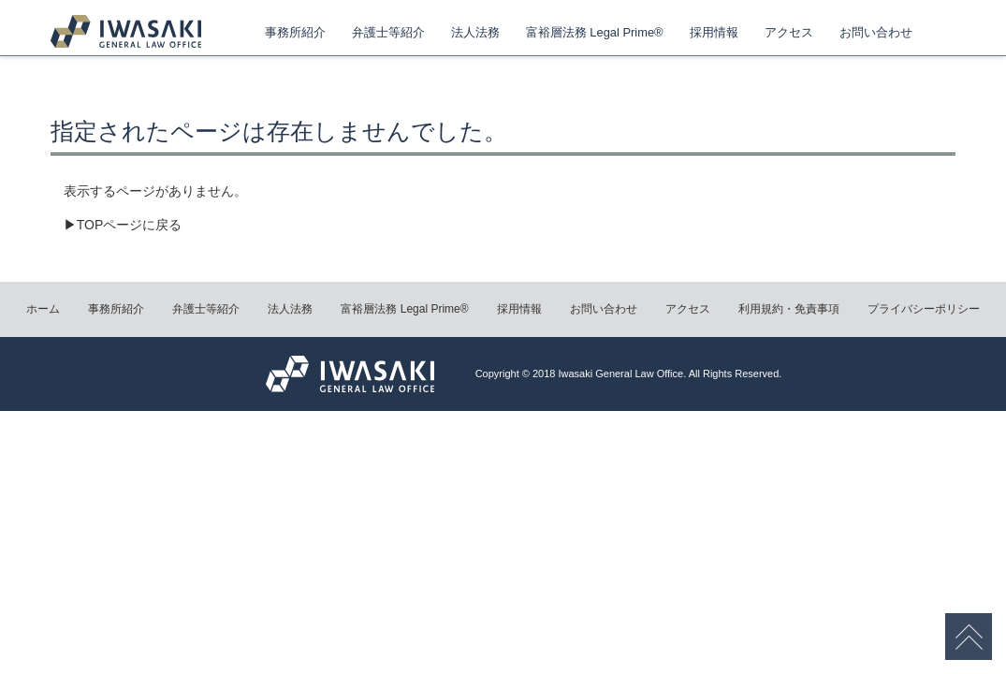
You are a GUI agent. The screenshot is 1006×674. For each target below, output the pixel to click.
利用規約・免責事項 (788, 308)
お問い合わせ (875, 32)
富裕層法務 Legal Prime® (594, 32)
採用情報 (714, 32)
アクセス (789, 32)
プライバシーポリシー (923, 308)
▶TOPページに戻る (123, 224)
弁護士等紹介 (388, 32)
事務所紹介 (295, 32)
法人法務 (475, 32)
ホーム (43, 308)
